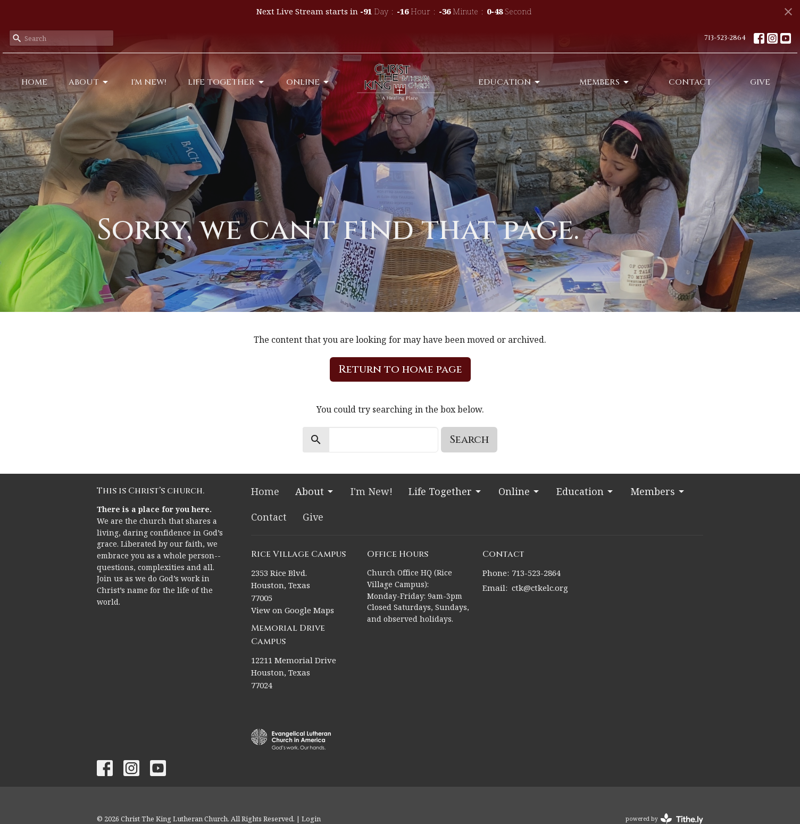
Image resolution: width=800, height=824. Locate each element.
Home (34, 82)
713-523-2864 (725, 38)
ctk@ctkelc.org (540, 587)
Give (760, 82)
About (89, 82)
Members (604, 82)
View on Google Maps (292, 610)
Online (308, 82)
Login (311, 818)
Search (469, 439)
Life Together (226, 82)
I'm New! (148, 82)
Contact (690, 82)
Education (509, 82)
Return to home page (400, 369)
